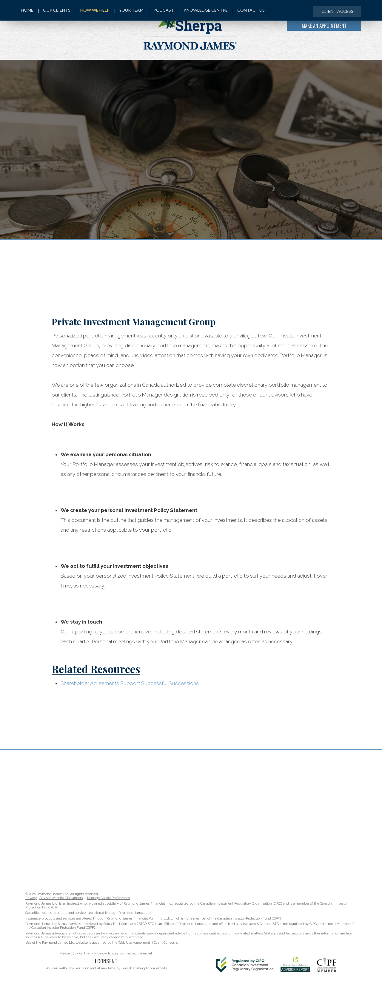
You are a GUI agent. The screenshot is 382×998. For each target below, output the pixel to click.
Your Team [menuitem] (130, 10)
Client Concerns (166, 943)
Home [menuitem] (27, 10)
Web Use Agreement (134, 943)
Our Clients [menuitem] (55, 10)
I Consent (106, 961)
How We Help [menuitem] (93, 10)
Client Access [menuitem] (336, 11)
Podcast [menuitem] (163, 10)
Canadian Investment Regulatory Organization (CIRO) (241, 904)
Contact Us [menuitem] (252, 10)
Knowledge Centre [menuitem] (205, 10)
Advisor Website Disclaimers (61, 898)
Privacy (31, 898)
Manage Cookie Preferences (108, 898)
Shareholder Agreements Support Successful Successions (130, 683)
